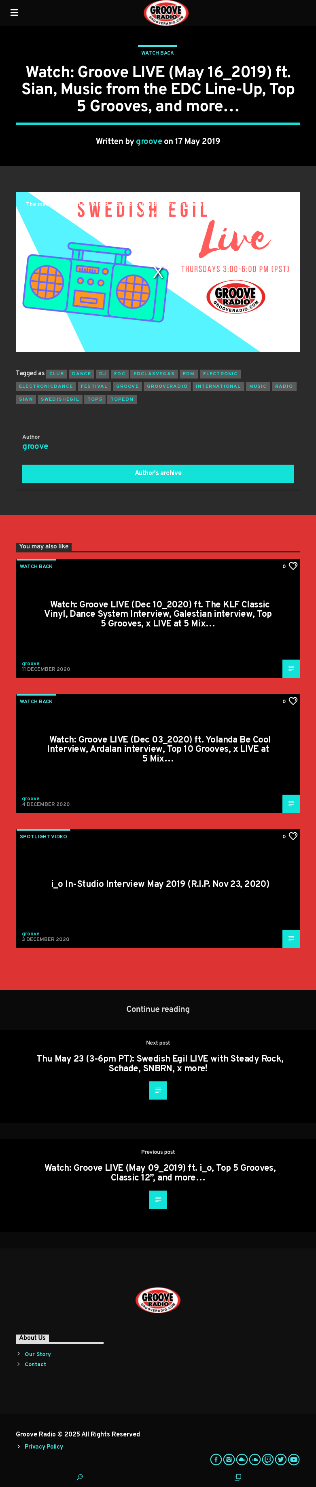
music (258, 386)
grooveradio (167, 386)
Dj (102, 374)
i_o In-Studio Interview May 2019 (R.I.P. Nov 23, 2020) (160, 885)
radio (284, 386)
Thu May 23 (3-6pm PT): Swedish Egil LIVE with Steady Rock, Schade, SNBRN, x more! (160, 1064)
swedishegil (60, 399)
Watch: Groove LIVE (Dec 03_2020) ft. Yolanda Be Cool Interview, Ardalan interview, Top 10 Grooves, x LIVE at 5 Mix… (159, 749)
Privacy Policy (44, 1447)
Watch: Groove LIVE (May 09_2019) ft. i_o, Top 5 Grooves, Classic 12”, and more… (160, 1173)
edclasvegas (154, 374)
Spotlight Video (43, 837)
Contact (35, 1364)
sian (26, 399)
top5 (94, 399)
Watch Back (157, 53)
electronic (220, 374)
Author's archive (158, 474)
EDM (189, 374)
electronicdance (46, 386)
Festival (94, 386)
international (218, 386)
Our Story (38, 1354)
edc (119, 374)
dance (81, 374)
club (56, 374)
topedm (122, 399)
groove (149, 142)
